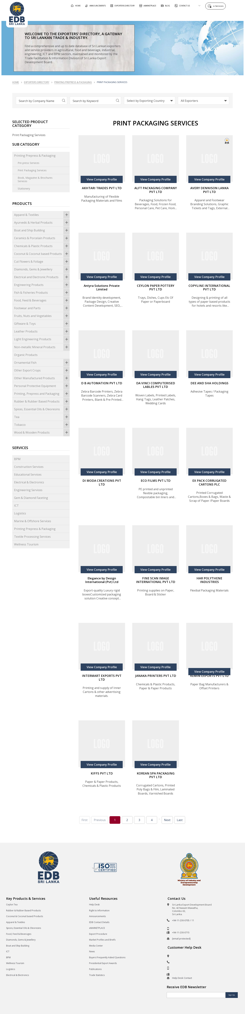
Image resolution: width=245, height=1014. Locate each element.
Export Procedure (98, 933)
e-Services (219, 6)
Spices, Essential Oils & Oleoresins (42, 409)
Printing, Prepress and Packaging (42, 393)
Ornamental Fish (42, 362)
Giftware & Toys (42, 323)
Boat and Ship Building (42, 230)
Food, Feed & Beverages (42, 300)
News (92, 951)
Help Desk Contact (182, 978)
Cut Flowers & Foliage (42, 261)
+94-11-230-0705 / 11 (183, 920)
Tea (42, 417)
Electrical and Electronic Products (42, 277)
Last (180, 820)
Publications (95, 969)
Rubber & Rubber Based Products (42, 401)
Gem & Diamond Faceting (31, 498)
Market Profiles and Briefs (102, 939)
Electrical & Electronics (29, 482)
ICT (16, 506)
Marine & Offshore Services (32, 521)
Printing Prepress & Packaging (73, 82)
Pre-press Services (28, 163)
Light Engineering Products (42, 339)
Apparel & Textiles (42, 214)
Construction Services (28, 467)
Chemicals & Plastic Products (42, 246)
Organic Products (26, 355)
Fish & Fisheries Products (42, 292)
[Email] (196, 995)
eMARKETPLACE (97, 928)
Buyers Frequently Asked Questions (107, 957)
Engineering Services (28, 490)
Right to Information (99, 910)
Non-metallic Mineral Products (42, 347)
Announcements (97, 916)
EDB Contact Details (99, 922)
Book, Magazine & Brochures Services (35, 179)
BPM (17, 459)
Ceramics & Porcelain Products (42, 238)
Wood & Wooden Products (42, 432)
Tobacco (42, 424)
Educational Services (27, 474)
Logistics (20, 513)
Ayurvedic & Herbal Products (42, 222)
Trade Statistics (97, 975)
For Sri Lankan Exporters (173, 15)
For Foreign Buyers (132, 15)
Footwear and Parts (42, 308)
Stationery (24, 188)
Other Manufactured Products (42, 378)
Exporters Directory (36, 82)
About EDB (206, 15)
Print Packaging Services (32, 170)
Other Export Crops (42, 370)
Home (15, 82)
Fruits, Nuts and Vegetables (42, 315)
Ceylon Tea (12, 904)
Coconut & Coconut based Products (42, 253)
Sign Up (232, 995)
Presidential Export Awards (103, 963)
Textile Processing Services (32, 537)
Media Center (96, 945)
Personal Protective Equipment (42, 386)
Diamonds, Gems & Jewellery (42, 269)
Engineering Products (42, 284)
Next (167, 820)
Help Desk (94, 904)
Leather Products (42, 331)
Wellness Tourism (26, 544)
